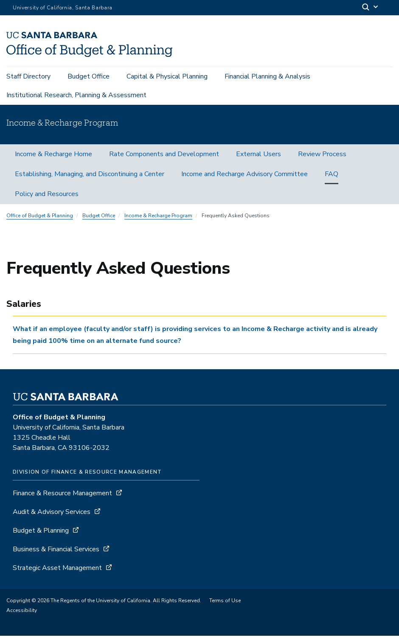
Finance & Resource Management (62, 497)
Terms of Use (225, 604)
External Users (258, 158)
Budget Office (88, 77)
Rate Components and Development (164, 158)
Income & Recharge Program (158, 220)
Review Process (322, 158)
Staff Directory (28, 77)
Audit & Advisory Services (51, 516)
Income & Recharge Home (53, 158)
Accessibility (21, 614)
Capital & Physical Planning (167, 77)
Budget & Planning (41, 534)
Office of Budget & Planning (39, 220)
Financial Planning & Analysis (267, 77)
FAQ (331, 178)
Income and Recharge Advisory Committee (244, 178)
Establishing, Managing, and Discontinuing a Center (89, 178)
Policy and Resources (47, 198)
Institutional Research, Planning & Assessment (76, 96)
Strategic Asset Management (57, 572)
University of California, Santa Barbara (62, 7)
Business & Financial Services (56, 553)
